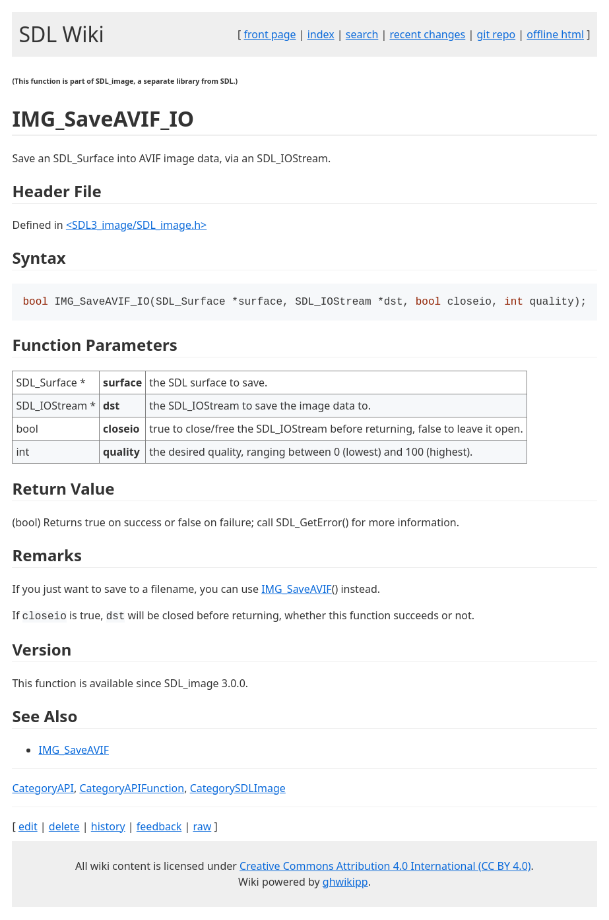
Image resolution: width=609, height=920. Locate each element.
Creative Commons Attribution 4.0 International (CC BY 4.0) (385, 867)
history (108, 827)
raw (202, 827)
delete (64, 827)
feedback (159, 827)
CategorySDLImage (238, 789)
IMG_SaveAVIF (296, 590)
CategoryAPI (43, 789)
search (362, 34)
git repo (495, 34)
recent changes (427, 34)
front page (270, 34)
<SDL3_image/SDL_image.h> (136, 225)
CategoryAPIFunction (131, 789)
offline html (555, 34)
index (321, 34)
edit (28, 827)
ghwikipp (345, 883)
